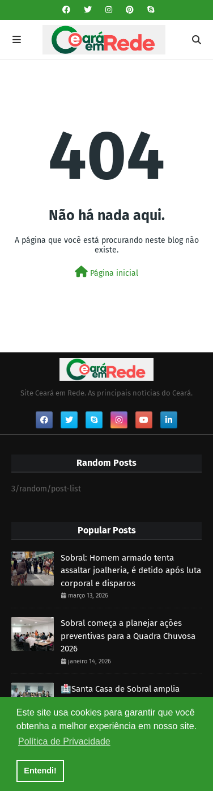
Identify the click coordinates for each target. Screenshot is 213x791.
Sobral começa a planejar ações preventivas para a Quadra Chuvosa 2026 (128, 636)
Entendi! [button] (40, 770)
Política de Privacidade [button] (64, 741)
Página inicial (106, 272)
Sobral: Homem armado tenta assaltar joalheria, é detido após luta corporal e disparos (131, 570)
